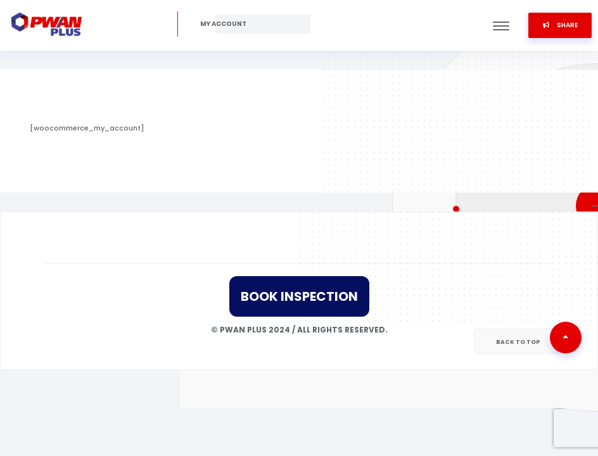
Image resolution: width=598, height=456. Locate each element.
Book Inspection (299, 296)
